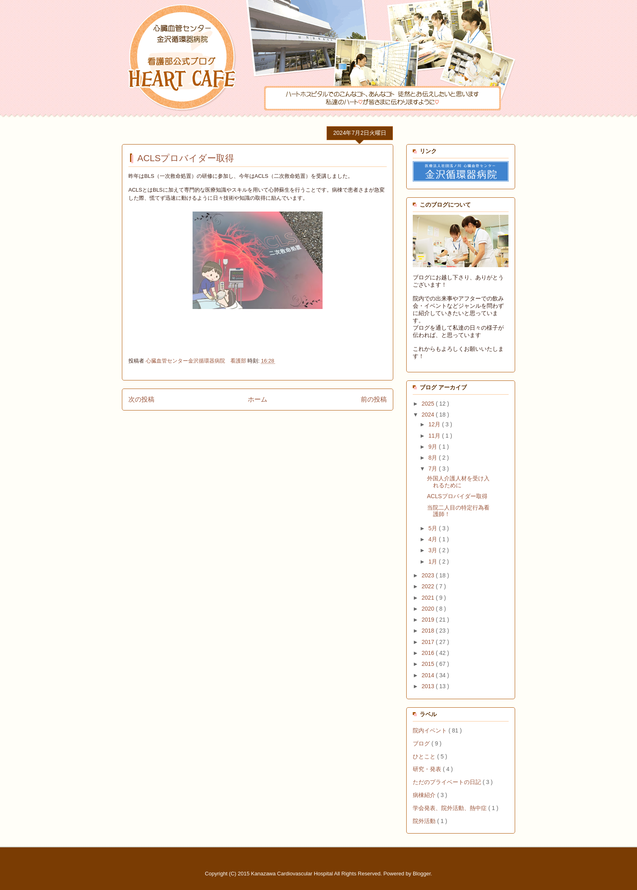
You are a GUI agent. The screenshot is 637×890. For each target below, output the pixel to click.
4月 (433, 539)
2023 (429, 575)
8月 (433, 457)
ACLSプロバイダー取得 (457, 496)
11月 (435, 435)
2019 (429, 619)
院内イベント (430, 730)
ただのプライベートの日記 (448, 782)
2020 (429, 608)
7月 (433, 468)
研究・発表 (428, 769)
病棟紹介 (425, 795)
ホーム (257, 399)
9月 (433, 446)
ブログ (422, 743)
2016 (429, 653)
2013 (429, 686)
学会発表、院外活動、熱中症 (450, 808)
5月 (433, 528)
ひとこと (425, 756)
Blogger (422, 874)
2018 (429, 630)
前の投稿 (374, 399)
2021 (429, 597)
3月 (433, 550)
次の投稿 (141, 399)
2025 (429, 403)
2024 (429, 414)
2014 (429, 675)
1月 (433, 561)
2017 (429, 642)
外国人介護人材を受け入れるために (458, 481)
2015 (429, 664)
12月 (435, 424)
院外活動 (425, 821)
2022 (429, 586)
